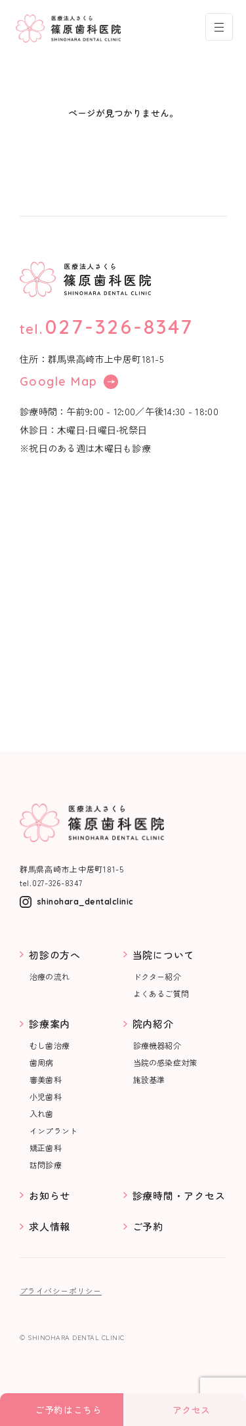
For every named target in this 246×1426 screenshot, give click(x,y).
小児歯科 (46, 1097)
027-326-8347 (119, 326)
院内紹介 (153, 1024)
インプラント (53, 1131)
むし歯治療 (50, 1045)
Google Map (69, 382)
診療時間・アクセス (179, 1195)
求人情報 (49, 1226)
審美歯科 (46, 1080)
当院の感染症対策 (165, 1063)
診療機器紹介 (157, 1045)
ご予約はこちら (68, 1409)
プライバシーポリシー (61, 1290)
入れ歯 (42, 1114)
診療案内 (49, 1024)
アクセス (192, 1409)
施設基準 (149, 1080)
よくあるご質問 (161, 994)
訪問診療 (46, 1165)
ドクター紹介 (157, 977)
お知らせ (49, 1195)
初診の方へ (55, 955)
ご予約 (148, 1226)
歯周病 (42, 1063)
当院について (164, 955)
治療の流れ (50, 977)
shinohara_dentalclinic (85, 902)
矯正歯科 (46, 1148)
